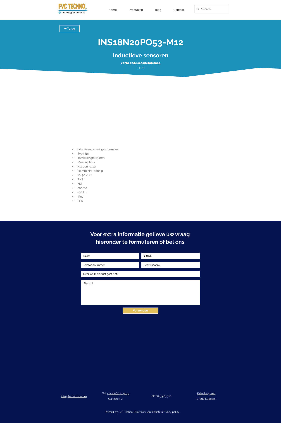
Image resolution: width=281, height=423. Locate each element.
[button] (69, 28)
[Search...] (211, 9)
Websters (157, 411)
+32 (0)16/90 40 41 (118, 393)
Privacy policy (171, 411)
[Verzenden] (140, 311)
